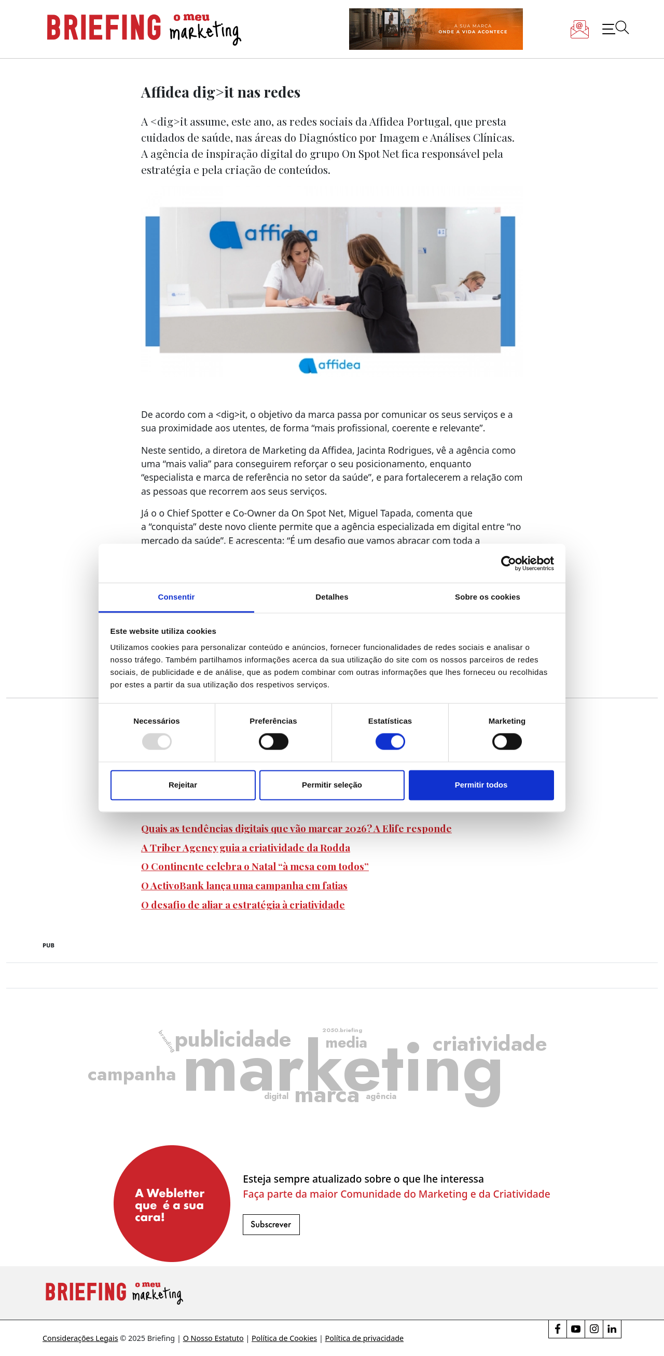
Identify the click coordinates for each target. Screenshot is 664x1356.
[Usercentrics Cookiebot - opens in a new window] (508, 563)
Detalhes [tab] (331, 596)
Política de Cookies (284, 1338)
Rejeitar (183, 784)
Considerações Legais (80, 1338)
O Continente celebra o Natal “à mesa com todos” (255, 866)
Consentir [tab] (176, 596)
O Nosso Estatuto (213, 1338)
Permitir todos (481, 784)
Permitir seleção (332, 784)
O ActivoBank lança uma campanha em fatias (244, 885)
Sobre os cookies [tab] (487, 596)
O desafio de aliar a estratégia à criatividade (243, 904)
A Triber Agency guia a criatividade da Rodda (245, 847)
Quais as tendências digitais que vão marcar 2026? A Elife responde (296, 828)
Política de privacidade (364, 1338)
